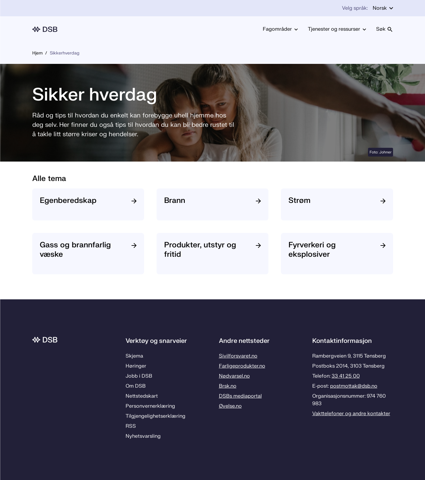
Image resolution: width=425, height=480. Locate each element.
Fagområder (280, 29)
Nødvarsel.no (234, 376)
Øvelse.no (230, 406)
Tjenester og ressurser (337, 29)
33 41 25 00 (346, 376)
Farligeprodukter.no (242, 366)
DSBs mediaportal (240, 396)
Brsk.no (227, 386)
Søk (384, 29)
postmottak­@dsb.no (353, 386)
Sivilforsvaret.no (238, 356)
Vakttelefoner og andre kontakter (351, 413)
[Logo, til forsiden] (44, 29)
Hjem (37, 53)
